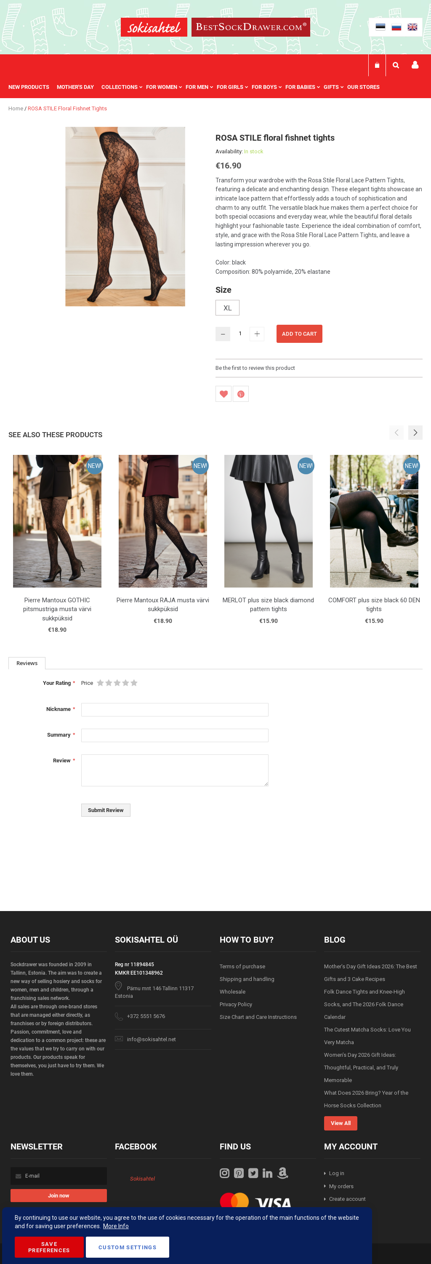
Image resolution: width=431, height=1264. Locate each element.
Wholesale (232, 992)
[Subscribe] (59, 1195)
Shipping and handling (247, 979)
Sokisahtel (142, 1179)
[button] (415, 432)
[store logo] (154, 28)
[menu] (198, 87)
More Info (116, 1226)
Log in (336, 1173)
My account (415, 65)
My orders (341, 1186)
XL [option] (227, 308)
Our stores (363, 87)
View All (341, 1123)
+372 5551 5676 (146, 1016)
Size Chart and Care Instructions (258, 1017)
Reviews (26, 663)
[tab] (26, 663)
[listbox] (319, 309)
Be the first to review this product (255, 368)
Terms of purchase (242, 966)
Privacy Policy (236, 1004)
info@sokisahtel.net (151, 1039)
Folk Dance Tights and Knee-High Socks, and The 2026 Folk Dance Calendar (364, 1004)
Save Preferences (49, 1247)
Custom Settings (127, 1247)
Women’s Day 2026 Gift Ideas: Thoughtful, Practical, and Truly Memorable (361, 1067)
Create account (347, 1199)
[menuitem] (32, 87)
